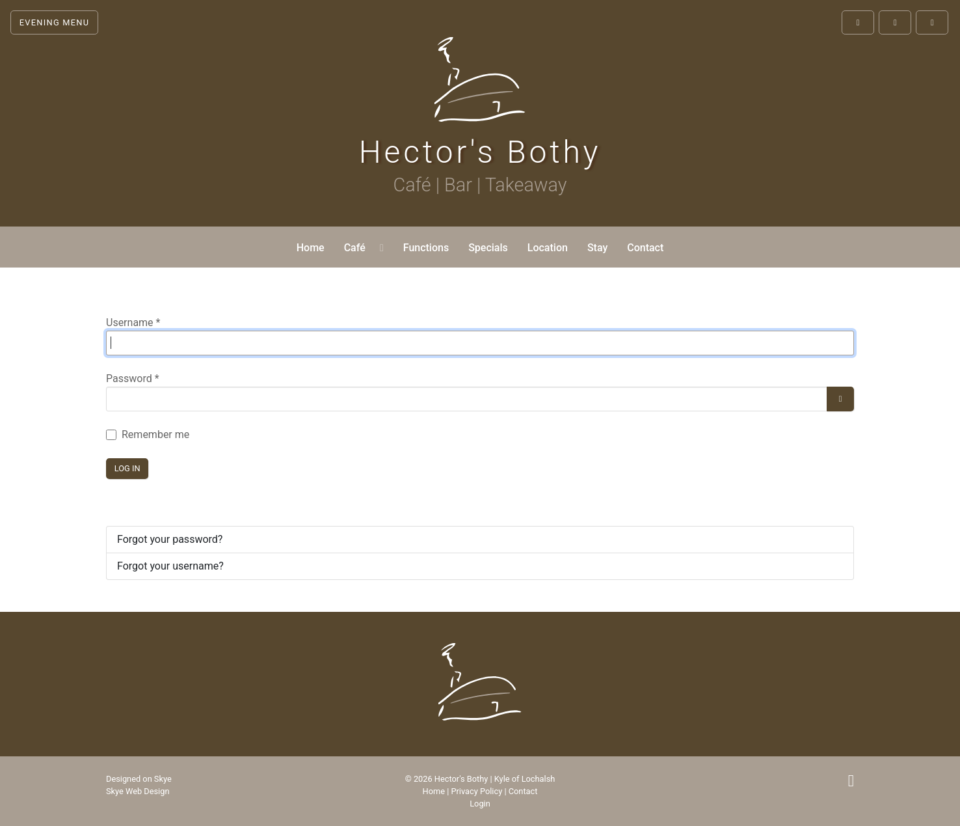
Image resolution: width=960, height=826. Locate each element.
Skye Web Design (137, 791)
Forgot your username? (170, 566)
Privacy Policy (476, 791)
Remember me (155, 434)
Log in (127, 468)
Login (480, 803)
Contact (523, 791)
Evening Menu (55, 22)
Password (132, 378)
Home (434, 791)
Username (133, 322)
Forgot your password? (169, 539)
